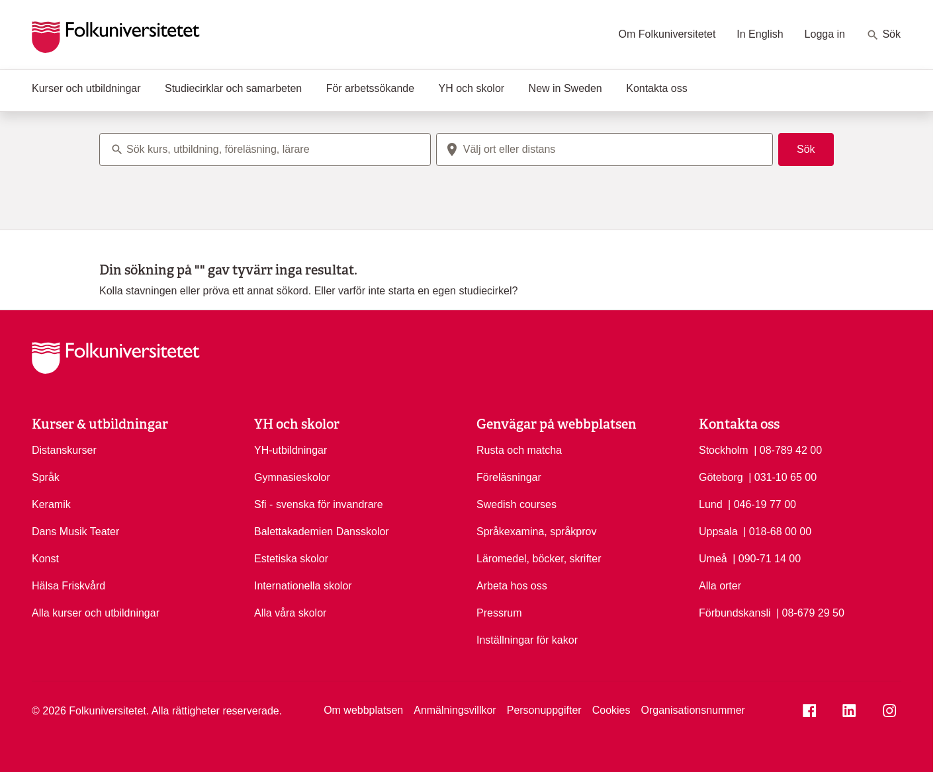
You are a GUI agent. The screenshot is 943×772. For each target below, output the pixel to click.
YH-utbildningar (290, 450)
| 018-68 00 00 (777, 530)
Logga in (825, 34)
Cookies (611, 710)
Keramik (51, 504)
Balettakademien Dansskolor (321, 531)
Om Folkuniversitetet (667, 34)
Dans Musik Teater (75, 531)
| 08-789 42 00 (788, 449)
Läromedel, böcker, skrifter (539, 558)
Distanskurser (64, 450)
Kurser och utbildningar (86, 88)
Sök (883, 35)
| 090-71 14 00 (767, 557)
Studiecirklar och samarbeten (233, 88)
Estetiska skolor (291, 558)
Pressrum (498, 613)
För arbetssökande (370, 88)
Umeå (713, 558)
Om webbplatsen (363, 710)
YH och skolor (472, 88)
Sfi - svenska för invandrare (318, 504)
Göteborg (721, 477)
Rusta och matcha (519, 450)
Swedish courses (516, 504)
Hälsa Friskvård (68, 585)
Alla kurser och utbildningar (95, 613)
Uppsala (718, 531)
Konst (45, 558)
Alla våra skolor (290, 613)
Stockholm (723, 450)
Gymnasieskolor (292, 477)
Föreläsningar (508, 477)
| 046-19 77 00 (762, 503)
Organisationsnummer (692, 710)
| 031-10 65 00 (782, 476)
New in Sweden (565, 88)
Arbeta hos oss (511, 585)
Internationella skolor (303, 585)
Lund (711, 504)
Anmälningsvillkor (455, 710)
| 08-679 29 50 (810, 612)
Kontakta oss (657, 88)
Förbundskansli (735, 613)
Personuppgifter (544, 710)
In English (760, 34)
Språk (46, 477)
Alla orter (720, 585)
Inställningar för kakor (527, 640)
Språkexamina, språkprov (536, 531)
